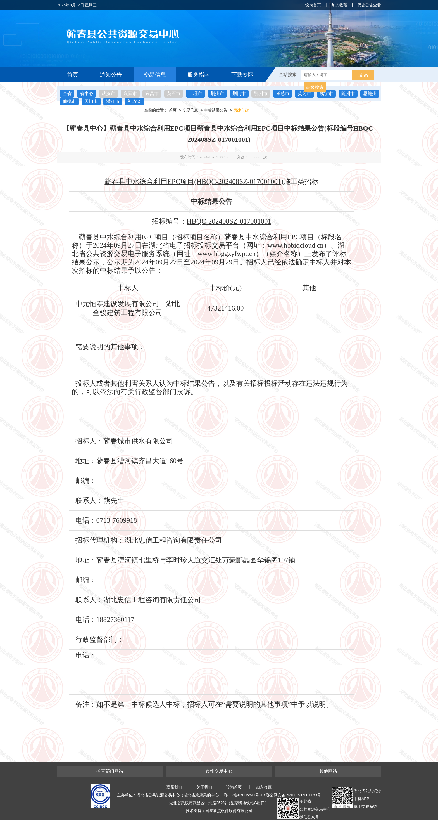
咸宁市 (326, 93)
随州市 (348, 93)
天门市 (91, 101)
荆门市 (239, 93)
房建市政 (241, 110)
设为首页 (313, 5)
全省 (67, 93)
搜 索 (363, 74)
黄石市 (173, 93)
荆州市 (217, 93)
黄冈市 (304, 93)
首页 (72, 75)
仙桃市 (69, 101)
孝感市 (282, 93)
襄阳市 (130, 93)
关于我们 (204, 787)
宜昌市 (152, 93)
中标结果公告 (215, 110)
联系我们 (174, 787)
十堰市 (195, 93)
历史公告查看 (369, 5)
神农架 (134, 101)
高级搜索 (315, 87)
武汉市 (108, 93)
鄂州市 (261, 93)
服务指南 (198, 75)
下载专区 (242, 75)
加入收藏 (339, 5)
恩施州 (370, 93)
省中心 (86, 93)
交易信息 (155, 75)
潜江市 (113, 101)
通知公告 (111, 75)
